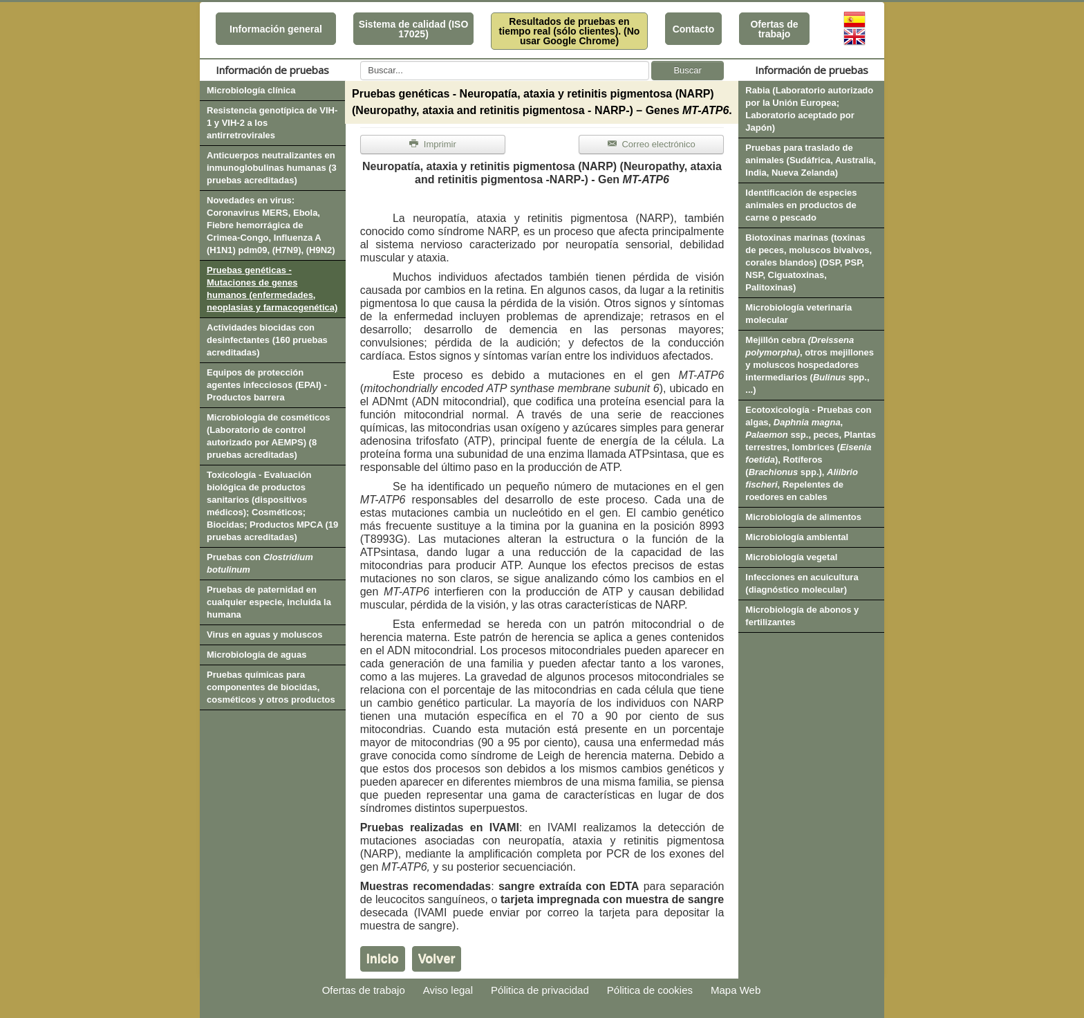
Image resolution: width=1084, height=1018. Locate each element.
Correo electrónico (651, 144)
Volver (437, 958)
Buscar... (360, 61)
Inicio (382, 958)
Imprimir (432, 144)
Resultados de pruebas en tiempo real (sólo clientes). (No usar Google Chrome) (569, 31)
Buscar (687, 70)
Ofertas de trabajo (774, 29)
